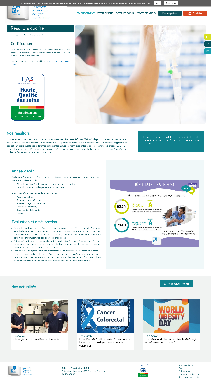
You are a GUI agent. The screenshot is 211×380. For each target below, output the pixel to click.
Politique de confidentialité (190, 374)
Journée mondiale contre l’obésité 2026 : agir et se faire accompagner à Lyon (171, 340)
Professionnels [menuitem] (146, 13)
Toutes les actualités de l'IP (176, 283)
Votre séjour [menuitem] (105, 13)
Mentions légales (186, 365)
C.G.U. (181, 368)
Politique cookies (186, 371)
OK (157, 3)
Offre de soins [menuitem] (125, 13)
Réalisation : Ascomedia (189, 377)
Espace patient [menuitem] (170, 13)
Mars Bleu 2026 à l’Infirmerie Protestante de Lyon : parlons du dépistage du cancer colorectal (104, 342)
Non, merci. (171, 3)
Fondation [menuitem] (198, 13)
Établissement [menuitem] (86, 13)
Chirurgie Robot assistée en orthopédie (36, 339)
